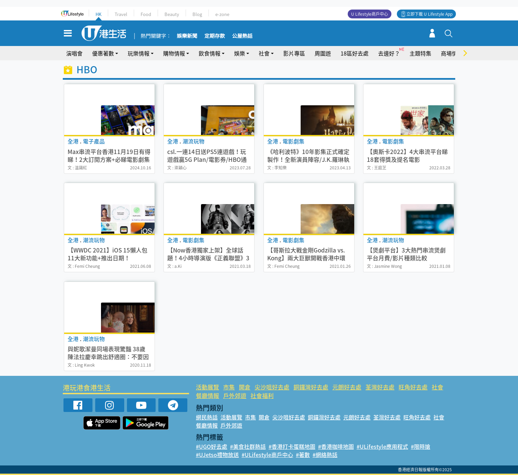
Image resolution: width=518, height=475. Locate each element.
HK (98, 14)
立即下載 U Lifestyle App (429, 14)
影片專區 (294, 53)
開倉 (244, 387)
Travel (121, 14)
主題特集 (420, 53)
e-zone (222, 14)
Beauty (171, 14)
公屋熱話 (242, 36)
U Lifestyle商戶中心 (369, 14)
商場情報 (452, 53)
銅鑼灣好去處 (310, 387)
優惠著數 (103, 53)
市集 (229, 387)
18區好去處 (355, 53)
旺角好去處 (413, 387)
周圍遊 (323, 53)
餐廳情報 (207, 395)
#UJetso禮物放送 (217, 454)
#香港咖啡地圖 (336, 446)
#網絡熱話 (325, 454)
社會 (264, 53)
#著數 (303, 454)
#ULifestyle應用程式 (382, 446)
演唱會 (74, 53)
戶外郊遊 (234, 395)
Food (146, 14)
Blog (197, 14)
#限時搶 (420, 446)
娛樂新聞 (187, 36)
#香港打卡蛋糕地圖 (292, 446)
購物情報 (174, 53)
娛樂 (239, 53)
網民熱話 (207, 417)
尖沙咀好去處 (272, 387)
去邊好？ (389, 53)
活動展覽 (207, 387)
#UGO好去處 (211, 446)
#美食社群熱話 (248, 446)
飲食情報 (209, 53)
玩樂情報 (138, 53)
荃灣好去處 (379, 387)
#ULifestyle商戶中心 (267, 454)
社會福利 (262, 395)
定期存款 (214, 36)
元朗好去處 (346, 387)
